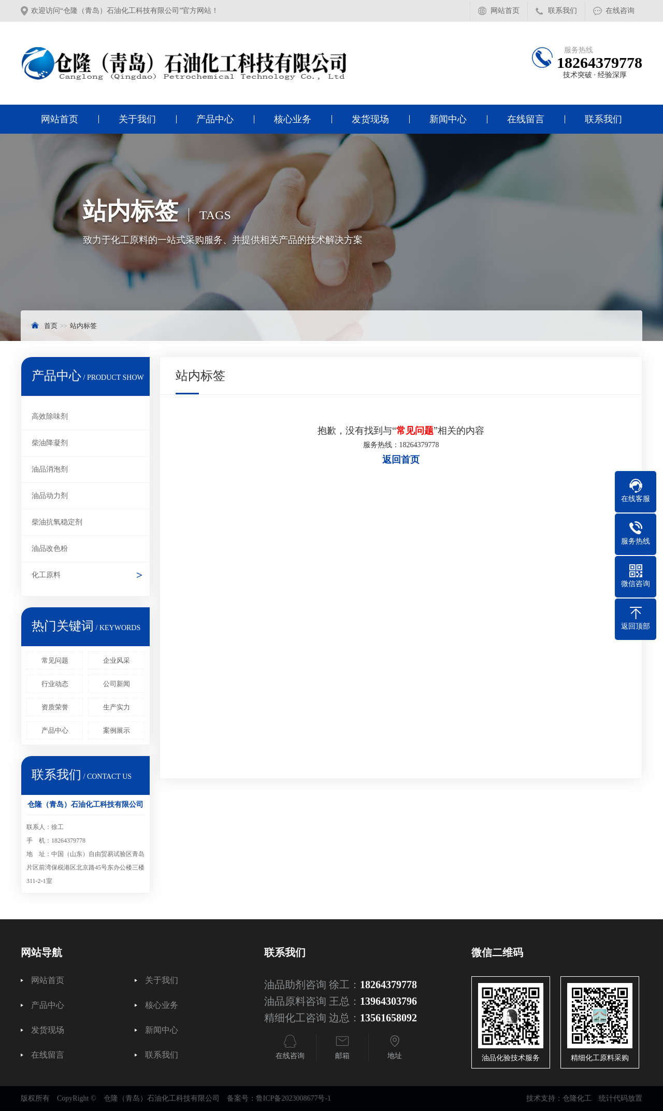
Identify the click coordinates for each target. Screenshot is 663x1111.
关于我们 (137, 119)
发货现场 (370, 119)
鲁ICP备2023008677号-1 (293, 1098)
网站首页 (505, 11)
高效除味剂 (50, 416)
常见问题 (54, 660)
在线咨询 (620, 11)
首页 (50, 326)
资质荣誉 (54, 707)
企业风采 (116, 660)
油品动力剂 (50, 496)
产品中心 (215, 119)
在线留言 (525, 119)
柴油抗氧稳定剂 (57, 522)
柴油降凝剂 (50, 443)
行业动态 (54, 684)
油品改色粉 (50, 548)
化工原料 (46, 575)
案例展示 (116, 730)
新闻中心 (448, 119)
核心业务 (292, 119)
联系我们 (562, 11)
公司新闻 (116, 684)
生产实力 (116, 707)
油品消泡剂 (50, 469)
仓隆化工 (577, 1098)
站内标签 (83, 326)
